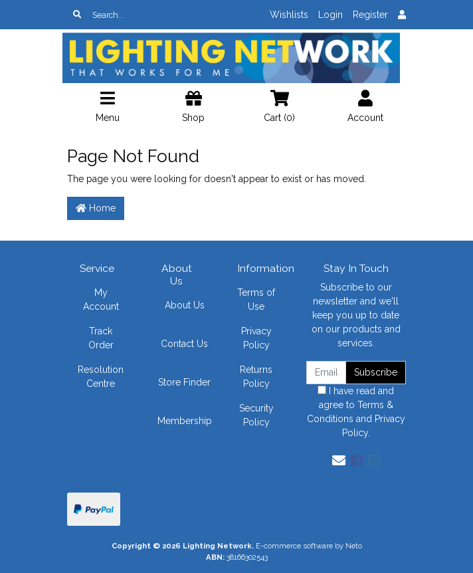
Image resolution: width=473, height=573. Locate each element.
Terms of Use (256, 299)
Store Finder (184, 382)
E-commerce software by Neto (309, 545)
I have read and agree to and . (356, 412)
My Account (101, 299)
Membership (184, 420)
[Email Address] (326, 372)
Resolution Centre (101, 376)
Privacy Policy (256, 338)
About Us (185, 305)
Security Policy (256, 415)
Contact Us (184, 343)
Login (330, 14)
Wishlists (289, 14)
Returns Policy (256, 376)
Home (96, 208)
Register (370, 14)
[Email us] (338, 461)
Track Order (101, 338)
